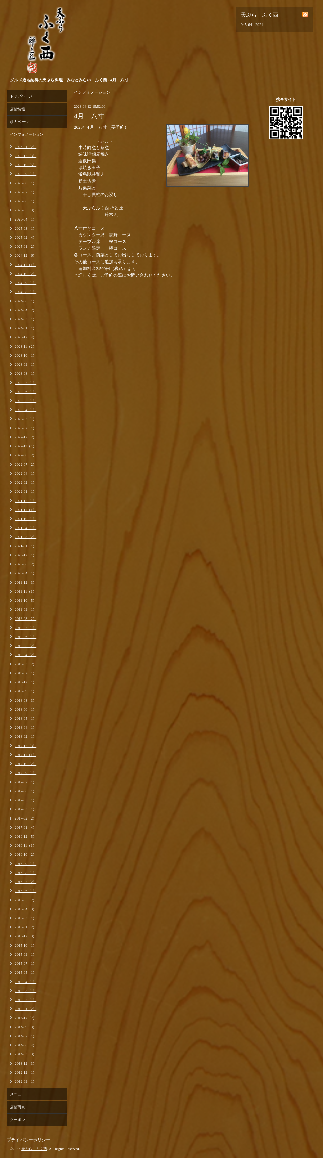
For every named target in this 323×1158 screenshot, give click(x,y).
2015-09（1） (25, 954)
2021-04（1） (25, 528)
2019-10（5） (25, 600)
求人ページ (19, 122)
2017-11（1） (25, 755)
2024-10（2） (25, 274)
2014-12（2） (25, 1018)
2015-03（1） (25, 991)
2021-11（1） (25, 510)
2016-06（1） (25, 891)
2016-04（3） (25, 909)
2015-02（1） (25, 1000)
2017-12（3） (25, 746)
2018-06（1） (25, 709)
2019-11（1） (25, 591)
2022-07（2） (25, 464)
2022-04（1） (25, 473)
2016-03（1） (25, 918)
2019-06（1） (25, 637)
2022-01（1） (25, 491)
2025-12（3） (25, 156)
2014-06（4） (25, 1045)
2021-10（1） (25, 519)
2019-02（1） (25, 673)
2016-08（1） (25, 873)
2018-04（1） (25, 727)
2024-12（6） (25, 255)
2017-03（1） (25, 809)
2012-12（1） (25, 1072)
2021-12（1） (25, 500)
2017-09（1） (25, 773)
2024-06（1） (25, 301)
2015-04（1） (25, 982)
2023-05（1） (25, 401)
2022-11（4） (25, 446)
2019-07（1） (25, 628)
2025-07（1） (25, 192)
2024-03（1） (25, 319)
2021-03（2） (25, 537)
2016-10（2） (25, 854)
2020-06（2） (25, 564)
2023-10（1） (25, 355)
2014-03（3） (25, 1054)
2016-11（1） (25, 845)
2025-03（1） (25, 228)
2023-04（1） (25, 410)
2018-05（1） (25, 718)
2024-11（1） (25, 265)
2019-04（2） (25, 655)
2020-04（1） (25, 573)
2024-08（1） (25, 292)
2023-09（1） (25, 364)
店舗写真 (17, 1107)
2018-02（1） (25, 736)
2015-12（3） (25, 936)
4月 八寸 (89, 116)
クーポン (17, 1120)
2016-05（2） (25, 900)
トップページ (21, 96)
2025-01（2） (25, 246)
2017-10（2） (25, 764)
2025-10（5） (25, 165)
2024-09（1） (25, 283)
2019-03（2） (25, 664)
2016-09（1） (25, 864)
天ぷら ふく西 (34, 1149)
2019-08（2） (25, 618)
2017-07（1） (25, 782)
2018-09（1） (25, 691)
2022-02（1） (25, 482)
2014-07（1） (25, 1036)
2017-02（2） (25, 818)
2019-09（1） (25, 609)
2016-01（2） (25, 927)
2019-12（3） (25, 582)
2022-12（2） (25, 437)
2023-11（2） (25, 346)
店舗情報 (17, 109)
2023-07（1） (25, 383)
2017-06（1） (25, 791)
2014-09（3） (25, 1027)
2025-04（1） (25, 219)
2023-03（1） (25, 419)
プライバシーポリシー (28, 1139)
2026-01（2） (25, 147)
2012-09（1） (25, 1081)
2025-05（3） (25, 210)
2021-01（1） (25, 546)
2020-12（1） (25, 555)
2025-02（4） (25, 237)
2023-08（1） (25, 373)
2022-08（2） (25, 455)
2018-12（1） (25, 682)
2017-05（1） (25, 800)
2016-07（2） (25, 882)
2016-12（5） (25, 836)
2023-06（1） (25, 392)
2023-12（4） (25, 337)
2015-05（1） (25, 972)
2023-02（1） (25, 428)
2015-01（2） (25, 1009)
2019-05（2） (25, 646)
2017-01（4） (25, 827)
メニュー (17, 1094)
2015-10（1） (25, 945)
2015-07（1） (25, 963)
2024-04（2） (25, 310)
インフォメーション (26, 134)
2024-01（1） (25, 328)
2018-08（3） (25, 700)
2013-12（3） (25, 1063)
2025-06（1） (25, 201)
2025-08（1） (25, 183)
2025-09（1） (25, 174)
